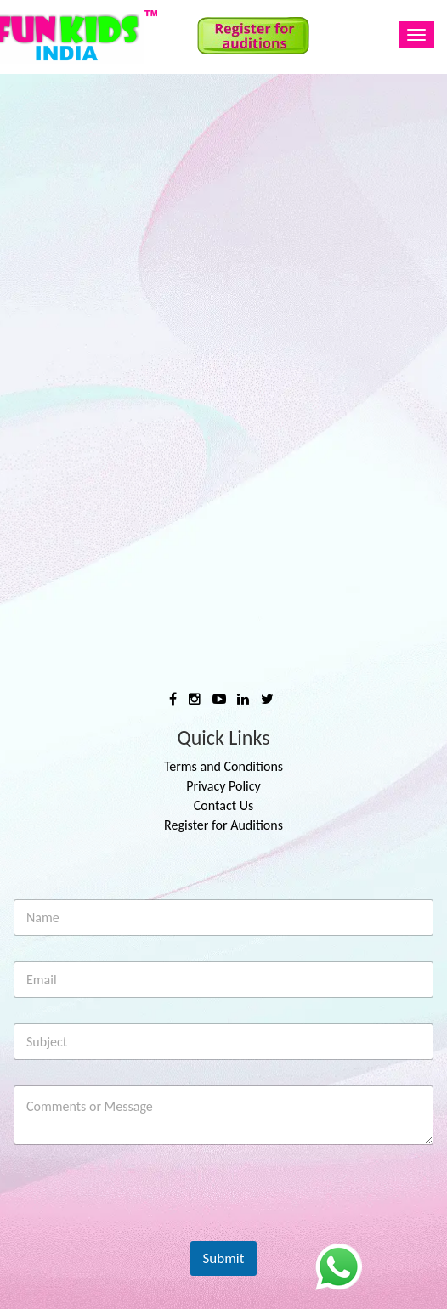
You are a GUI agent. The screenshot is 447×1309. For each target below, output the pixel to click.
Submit (224, 1258)
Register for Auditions (223, 825)
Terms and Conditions (223, 766)
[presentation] (142, 1230)
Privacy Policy (223, 786)
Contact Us (223, 805)
